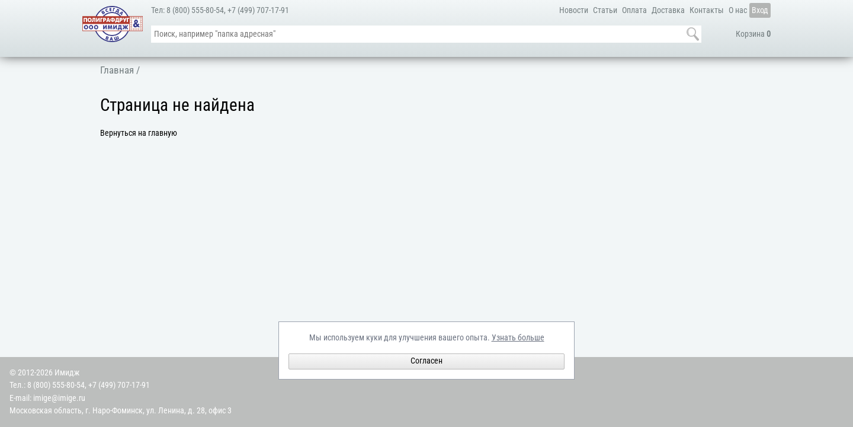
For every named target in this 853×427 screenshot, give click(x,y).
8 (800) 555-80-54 (195, 10)
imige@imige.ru (59, 398)
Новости (573, 10)
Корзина (753, 34)
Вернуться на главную (138, 133)
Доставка (668, 10)
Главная (117, 70)
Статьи (605, 10)
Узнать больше (518, 338)
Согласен (426, 361)
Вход (760, 10)
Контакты (707, 10)
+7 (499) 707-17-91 (258, 10)
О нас (738, 10)
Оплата (634, 10)
